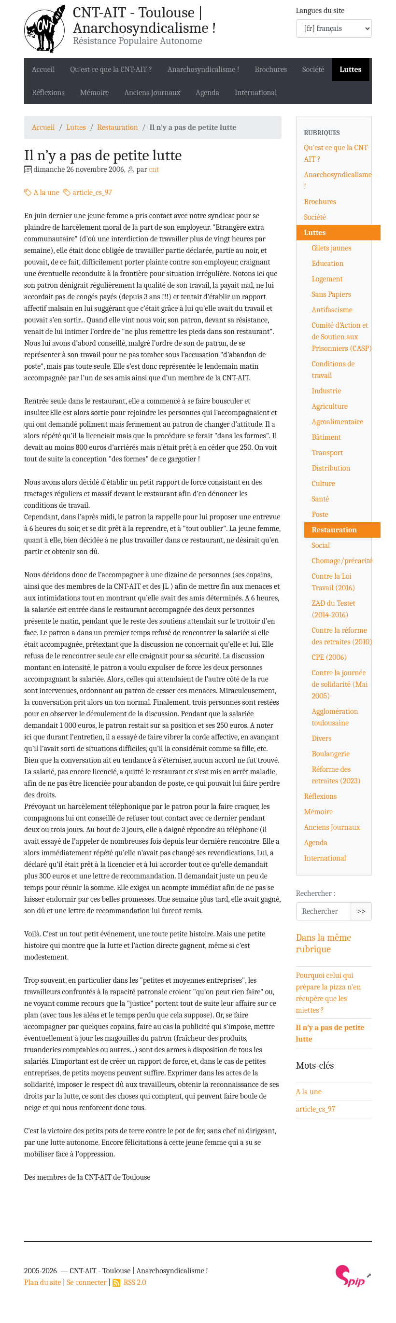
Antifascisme (332, 310)
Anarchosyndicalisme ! (203, 69)
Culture (323, 483)
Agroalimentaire (337, 422)
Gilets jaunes (332, 248)
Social (321, 545)
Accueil (43, 69)
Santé (320, 499)
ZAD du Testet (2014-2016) (333, 609)
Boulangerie (331, 754)
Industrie (326, 391)
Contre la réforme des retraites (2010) (342, 636)
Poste (320, 514)
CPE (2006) (329, 657)
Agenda (207, 92)
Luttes (351, 69)
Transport (327, 452)
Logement (327, 279)
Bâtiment (326, 437)
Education (328, 263)
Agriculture (330, 406)
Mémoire (94, 92)
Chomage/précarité (342, 561)
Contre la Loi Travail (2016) (333, 582)
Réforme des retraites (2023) (336, 775)
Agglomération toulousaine (335, 717)
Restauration (118, 127)
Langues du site (320, 10)
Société (313, 69)
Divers (322, 738)
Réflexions (48, 92)
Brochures (271, 69)
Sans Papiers (332, 294)
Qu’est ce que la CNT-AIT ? (112, 69)
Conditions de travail (333, 370)
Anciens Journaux (152, 92)
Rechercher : (316, 893)
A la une (41, 192)
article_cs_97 (87, 192)
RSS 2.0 (129, 1282)
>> (361, 911)
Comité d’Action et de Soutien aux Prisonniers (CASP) (342, 337)
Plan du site (42, 1282)
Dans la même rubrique (324, 943)
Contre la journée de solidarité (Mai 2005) (340, 684)
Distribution (331, 468)
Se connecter (86, 1282)
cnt (154, 169)
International (256, 92)
